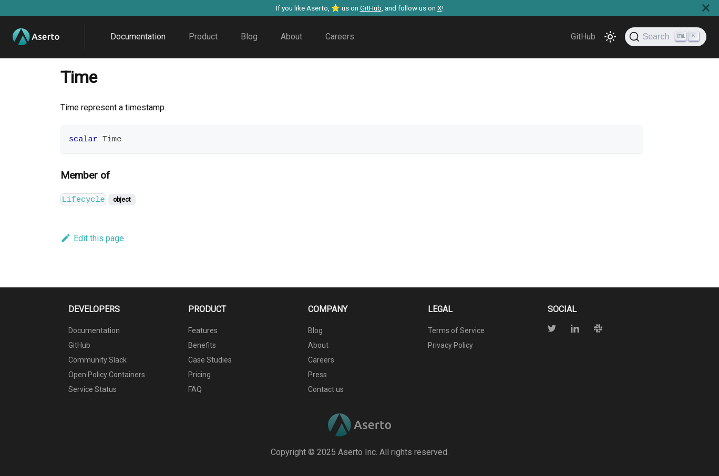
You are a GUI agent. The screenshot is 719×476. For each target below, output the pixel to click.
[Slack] (591, 330)
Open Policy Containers (106, 374)
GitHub (371, 8)
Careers (339, 37)
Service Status (92, 389)
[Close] (706, 8)
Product (203, 37)
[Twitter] (553, 330)
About (291, 37)
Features (203, 330)
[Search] (665, 36)
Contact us (326, 389)
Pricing (199, 374)
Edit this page (92, 238)
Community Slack (97, 360)
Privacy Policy (450, 345)
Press (317, 374)
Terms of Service (456, 330)
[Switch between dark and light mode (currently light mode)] (610, 36)
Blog (249, 37)
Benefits (202, 345)
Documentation (138, 37)
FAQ (195, 389)
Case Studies (210, 360)
